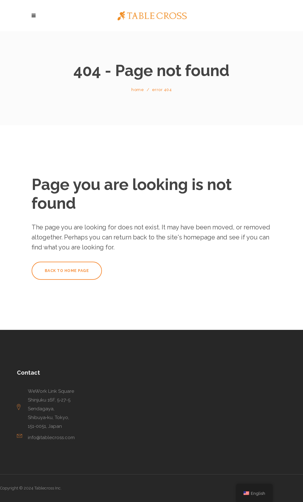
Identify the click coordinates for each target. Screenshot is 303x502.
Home (137, 90)
